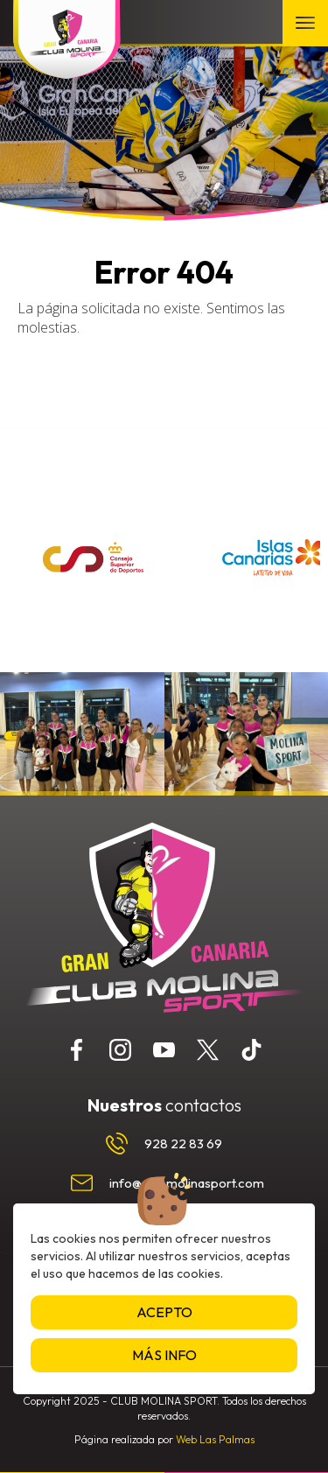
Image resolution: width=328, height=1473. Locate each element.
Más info (164, 1355)
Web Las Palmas (215, 1439)
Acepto (164, 1312)
